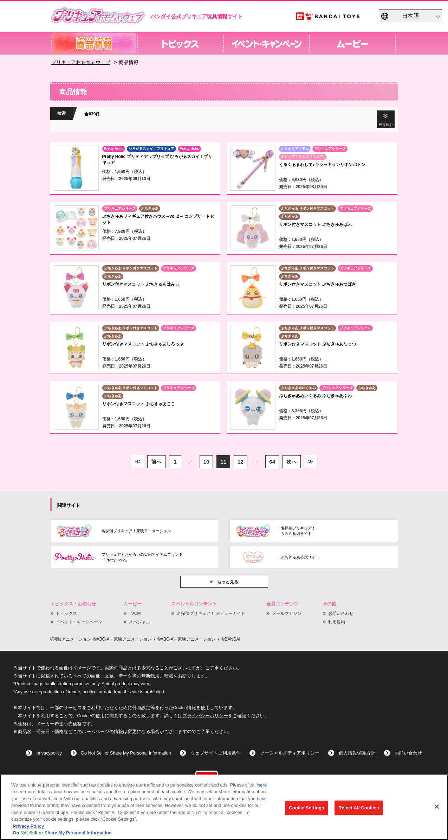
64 (272, 462)
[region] (224, 807)
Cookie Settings (306, 807)
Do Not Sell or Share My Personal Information (126, 753)
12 (241, 462)
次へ (291, 462)
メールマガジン (286, 613)
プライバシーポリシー (205, 715)
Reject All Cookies (358, 807)
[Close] (436, 806)
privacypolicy (49, 753)
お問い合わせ (340, 613)
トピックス (66, 613)
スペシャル (139, 621)
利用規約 (336, 621)
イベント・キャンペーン (79, 621)
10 (206, 462)
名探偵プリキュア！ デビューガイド (211, 613)
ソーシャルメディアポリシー (289, 753)
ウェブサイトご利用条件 (215, 753)
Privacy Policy (28, 826)
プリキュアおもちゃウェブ (80, 62)
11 (223, 462)
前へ (156, 462)
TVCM (135, 613)
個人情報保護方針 (357, 753)
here (262, 785)
